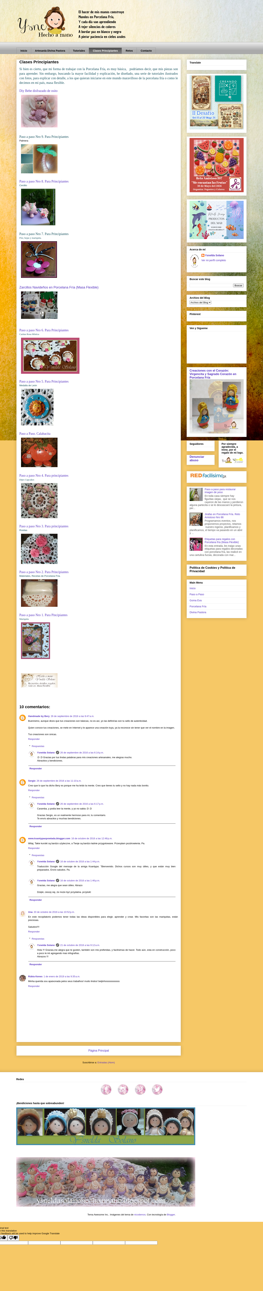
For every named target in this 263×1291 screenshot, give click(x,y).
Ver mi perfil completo (213, 260)
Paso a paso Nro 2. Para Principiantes (43, 572)
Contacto (146, 50)
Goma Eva (196, 600)
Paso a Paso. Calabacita (34, 433)
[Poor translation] (13, 1238)
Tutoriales (79, 50)
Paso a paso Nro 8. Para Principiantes (43, 181)
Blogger (171, 1214)
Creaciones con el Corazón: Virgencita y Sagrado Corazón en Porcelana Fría (213, 374)
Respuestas (38, 746)
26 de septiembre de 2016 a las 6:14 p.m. (82, 752)
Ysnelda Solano (46, 752)
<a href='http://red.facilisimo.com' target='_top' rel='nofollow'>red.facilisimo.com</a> (208, 476)
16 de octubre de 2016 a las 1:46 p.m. (80, 880)
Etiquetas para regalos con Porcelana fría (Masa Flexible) (222, 541)
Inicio (23, 50)
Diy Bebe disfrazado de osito (38, 91)
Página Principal (98, 1050)
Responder (34, 739)
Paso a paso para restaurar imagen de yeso (220, 491)
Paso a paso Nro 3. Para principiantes (43, 526)
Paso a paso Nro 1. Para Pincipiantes (43, 615)
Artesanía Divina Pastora (50, 50)
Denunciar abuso (197, 458)
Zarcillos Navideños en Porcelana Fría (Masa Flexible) (58, 287)
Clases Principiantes (105, 50)
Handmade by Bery (39, 716)
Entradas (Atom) (106, 1062)
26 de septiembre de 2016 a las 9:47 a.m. (72, 716)
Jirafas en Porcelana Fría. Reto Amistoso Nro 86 (222, 516)
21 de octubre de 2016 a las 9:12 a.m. (80, 945)
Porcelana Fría (198, 606)
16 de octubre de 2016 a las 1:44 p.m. (80, 861)
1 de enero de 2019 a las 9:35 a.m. (62, 976)
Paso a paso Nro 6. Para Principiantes (43, 330)
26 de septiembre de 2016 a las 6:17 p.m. (82, 803)
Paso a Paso (197, 594)
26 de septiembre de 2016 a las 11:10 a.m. (59, 780)
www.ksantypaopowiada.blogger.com (49, 838)
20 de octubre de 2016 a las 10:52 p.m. (54, 912)
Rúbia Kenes (35, 976)
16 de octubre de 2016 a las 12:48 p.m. (91, 838)
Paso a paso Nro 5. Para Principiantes (43, 381)
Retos (129, 50)
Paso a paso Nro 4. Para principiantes (43, 475)
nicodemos (140, 1214)
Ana (30, 912)
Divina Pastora (198, 612)
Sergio (31, 780)
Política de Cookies (204, 567)
